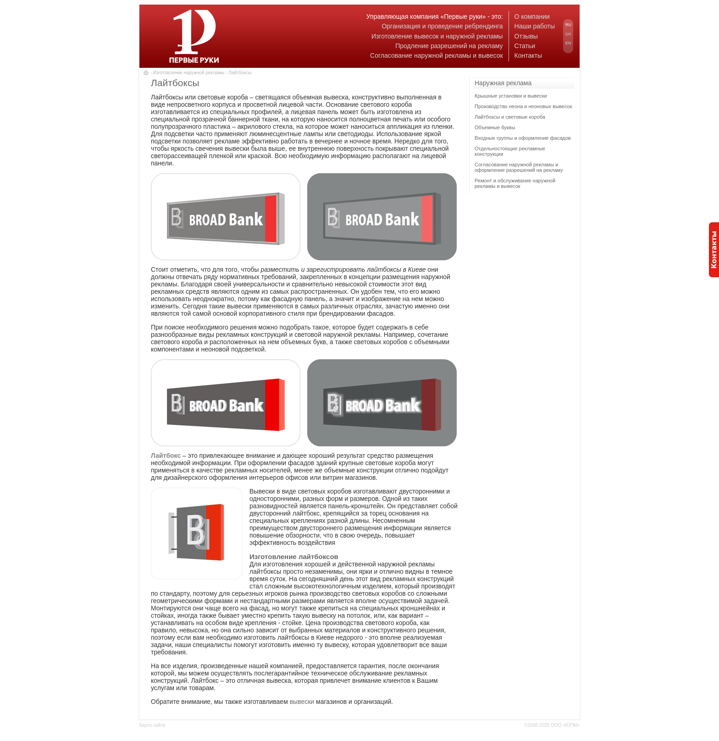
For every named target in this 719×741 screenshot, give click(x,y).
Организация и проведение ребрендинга (442, 26)
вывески (302, 701)
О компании (532, 16)
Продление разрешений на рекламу (449, 45)
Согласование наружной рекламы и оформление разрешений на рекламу (519, 167)
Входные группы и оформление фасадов (523, 138)
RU (568, 24)
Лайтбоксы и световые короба (510, 117)
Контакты (528, 55)
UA (568, 34)
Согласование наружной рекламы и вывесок (436, 55)
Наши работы (534, 26)
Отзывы (526, 36)
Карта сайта (152, 725)
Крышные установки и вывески (511, 96)
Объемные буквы (495, 127)
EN (568, 43)
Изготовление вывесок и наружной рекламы (437, 36)
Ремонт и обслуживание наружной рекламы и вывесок (515, 183)
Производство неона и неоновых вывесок (523, 106)
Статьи (524, 45)
